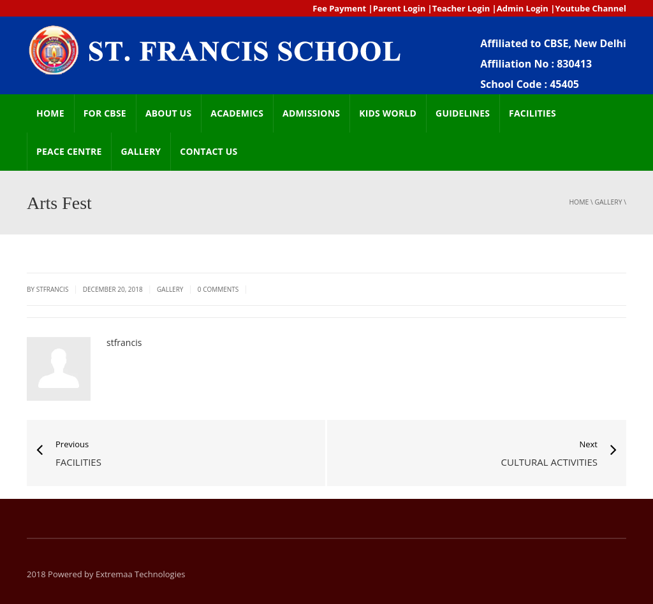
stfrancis (124, 342)
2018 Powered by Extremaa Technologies (106, 574)
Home (579, 202)
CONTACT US (208, 151)
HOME (50, 113)
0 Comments (218, 289)
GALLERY (141, 151)
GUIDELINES (463, 113)
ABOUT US (168, 113)
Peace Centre (68, 151)
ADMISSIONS (311, 113)
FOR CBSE (105, 113)
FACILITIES (532, 113)
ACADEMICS (236, 113)
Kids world (387, 113)
